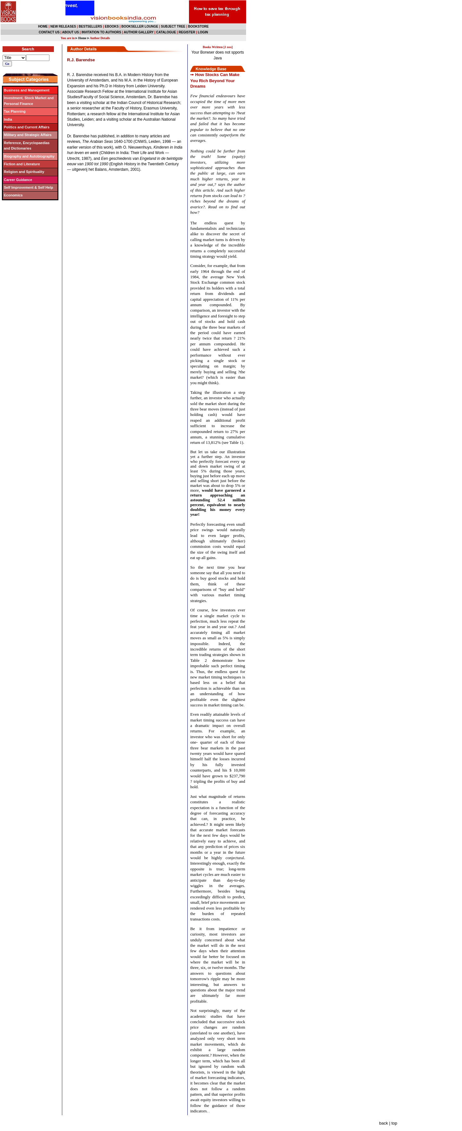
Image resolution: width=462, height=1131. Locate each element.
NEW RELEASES (63, 26)
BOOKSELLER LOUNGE (139, 26)
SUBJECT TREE (173, 26)
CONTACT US (49, 32)
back (383, 1123)
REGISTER (187, 32)
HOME (43, 26)
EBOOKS (112, 26)
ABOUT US (70, 32)
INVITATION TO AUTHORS (101, 32)
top (394, 1123)
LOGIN (203, 32)
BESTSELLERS (90, 26)
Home (82, 38)
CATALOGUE (166, 32)
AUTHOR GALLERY (139, 32)
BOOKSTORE (198, 26)
